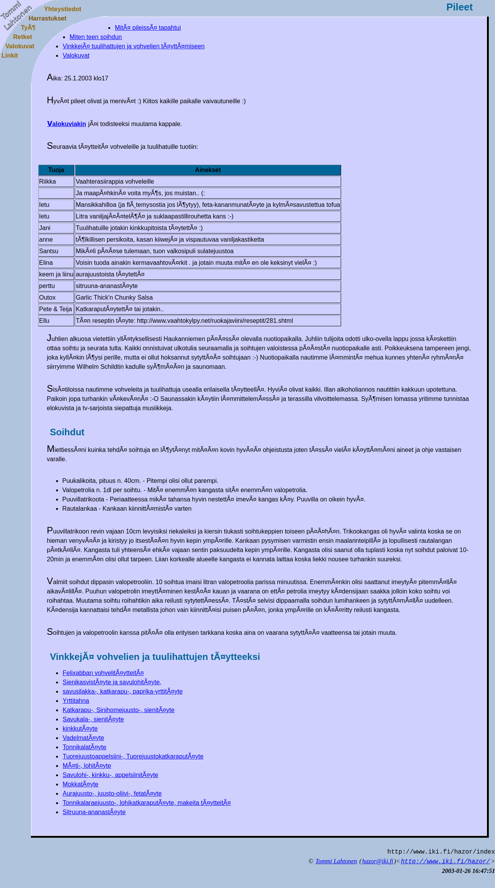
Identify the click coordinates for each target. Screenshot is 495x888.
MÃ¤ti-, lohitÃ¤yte (87, 765)
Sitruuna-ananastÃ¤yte (94, 812)
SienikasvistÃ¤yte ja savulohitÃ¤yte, (112, 682)
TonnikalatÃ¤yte (84, 747)
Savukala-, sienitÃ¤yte (93, 719)
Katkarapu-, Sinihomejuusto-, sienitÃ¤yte (118, 710)
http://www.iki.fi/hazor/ (445, 861)
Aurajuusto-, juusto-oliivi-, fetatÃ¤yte (112, 793)
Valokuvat (76, 55)
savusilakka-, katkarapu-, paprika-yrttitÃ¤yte (123, 691)
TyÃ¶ (28, 27)
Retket (22, 37)
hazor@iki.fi (377, 861)
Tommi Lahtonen (336, 861)
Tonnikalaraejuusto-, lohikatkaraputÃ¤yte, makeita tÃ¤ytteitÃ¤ (147, 802)
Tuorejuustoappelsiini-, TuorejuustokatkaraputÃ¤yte (133, 756)
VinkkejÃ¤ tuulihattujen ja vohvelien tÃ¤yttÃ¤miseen (134, 46)
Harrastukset (48, 18)
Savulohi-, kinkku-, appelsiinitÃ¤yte (110, 775)
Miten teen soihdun (96, 37)
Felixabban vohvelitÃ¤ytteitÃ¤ (103, 673)
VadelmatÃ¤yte (83, 738)
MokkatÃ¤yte (80, 784)
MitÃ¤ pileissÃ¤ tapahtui (148, 27)
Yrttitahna (76, 700)
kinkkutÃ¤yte (80, 728)
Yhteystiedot (62, 9)
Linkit (10, 55)
